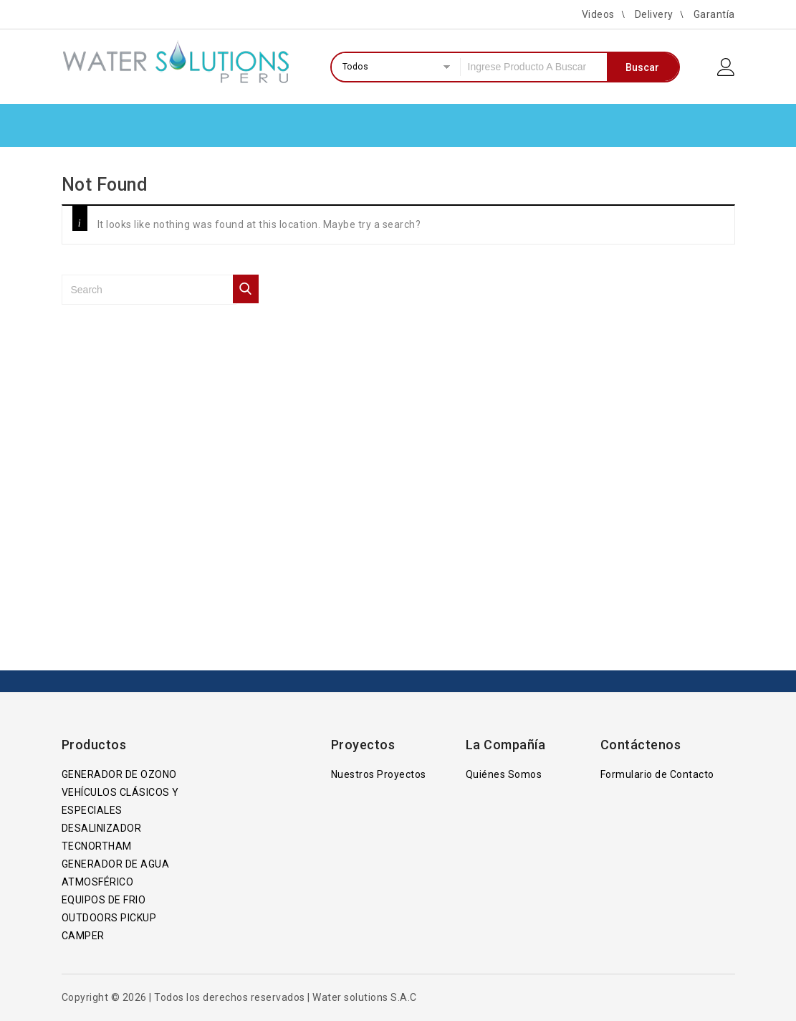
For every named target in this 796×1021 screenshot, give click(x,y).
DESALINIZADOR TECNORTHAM (102, 837)
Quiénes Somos (504, 774)
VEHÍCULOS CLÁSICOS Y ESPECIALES (120, 801)
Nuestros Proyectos (378, 774)
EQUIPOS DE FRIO (104, 900)
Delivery (654, 14)
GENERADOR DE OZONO (119, 774)
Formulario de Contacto (657, 774)
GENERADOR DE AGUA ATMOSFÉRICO (116, 873)
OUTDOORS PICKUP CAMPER (109, 926)
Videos (598, 14)
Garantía (714, 14)
